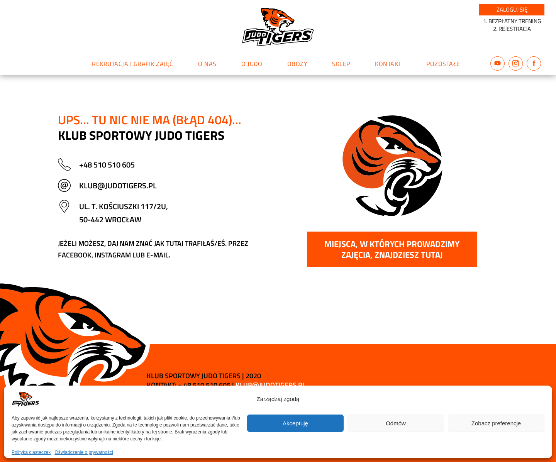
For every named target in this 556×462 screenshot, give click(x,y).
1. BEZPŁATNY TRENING (512, 21)
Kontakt (388, 63)
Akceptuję (295, 423)
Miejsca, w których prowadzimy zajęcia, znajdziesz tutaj (391, 249)
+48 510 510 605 (107, 165)
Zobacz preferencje (496, 423)
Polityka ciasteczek (31, 452)
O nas (207, 63)
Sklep (341, 63)
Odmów (396, 423)
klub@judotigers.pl (118, 185)
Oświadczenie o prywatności (83, 452)
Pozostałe (443, 63)
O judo (251, 63)
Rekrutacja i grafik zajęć (132, 63)
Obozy (297, 63)
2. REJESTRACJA (512, 28)
